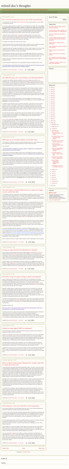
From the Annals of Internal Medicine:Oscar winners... (57, 145)
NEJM (26, 80)
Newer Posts (5, 448)
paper (17, 298)
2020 (52, 95)
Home (23, 448)
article (3, 317)
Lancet (38, 80)
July (53, 171)
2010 (52, 114)
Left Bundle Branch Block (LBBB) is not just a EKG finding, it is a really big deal (58, 31)
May (53, 175)
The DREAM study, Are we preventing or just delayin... (57, 137)
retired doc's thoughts (16, 6)
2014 (52, 107)
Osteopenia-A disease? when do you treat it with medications (57, 63)
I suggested (20, 35)
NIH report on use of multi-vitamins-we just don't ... (57, 141)
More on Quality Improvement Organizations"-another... (56, 162)
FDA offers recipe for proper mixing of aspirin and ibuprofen (21, 277)
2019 (52, 97)
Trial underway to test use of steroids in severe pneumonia (20, 406)
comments (6, 119)
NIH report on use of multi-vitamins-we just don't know (20, 140)
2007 (52, 120)
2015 (52, 105)
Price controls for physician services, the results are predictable (22, 19)
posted (26, 216)
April (53, 177)
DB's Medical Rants (22, 22)
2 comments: (21, 69)
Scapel (38, 22)
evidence (32, 289)
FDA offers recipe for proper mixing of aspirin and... (57, 154)
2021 (52, 93)
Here (10, 39)
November (54, 126)
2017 (52, 101)
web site (42, 265)
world (31, 252)
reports (31, 408)
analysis (7, 221)
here (39, 84)
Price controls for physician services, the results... (57, 133)
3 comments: (21, 131)
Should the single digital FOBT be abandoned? (17, 328)
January (54, 183)
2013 (52, 109)
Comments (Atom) (26, 451)
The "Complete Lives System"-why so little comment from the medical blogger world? (58, 58)
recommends (37, 284)
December (54, 124)
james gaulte (53, 192)
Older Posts (41, 448)
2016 (52, 103)
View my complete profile (54, 199)
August (53, 169)
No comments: (21, 182)
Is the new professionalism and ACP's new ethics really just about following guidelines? (25, 9)
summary (12, 434)
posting (14, 262)
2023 (52, 89)
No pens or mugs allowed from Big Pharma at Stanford (19, 250)
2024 (52, 87)
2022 (52, 91)
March (53, 179)
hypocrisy (39, 252)
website (11, 378)
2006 (52, 122)
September (54, 130)
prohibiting (15, 253)
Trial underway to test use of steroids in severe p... (57, 166)
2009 (52, 116)
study (7, 334)
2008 (52, 118)
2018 (52, 99)
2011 (52, 112)
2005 (52, 185)
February (54, 181)
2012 (52, 110)
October (54, 128)
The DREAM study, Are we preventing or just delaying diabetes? (23, 78)
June (53, 173)
